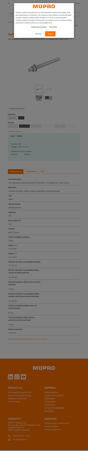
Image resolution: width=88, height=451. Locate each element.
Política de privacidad (38, 27)
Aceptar (50, 34)
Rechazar (38, 34)
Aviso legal (53, 27)
